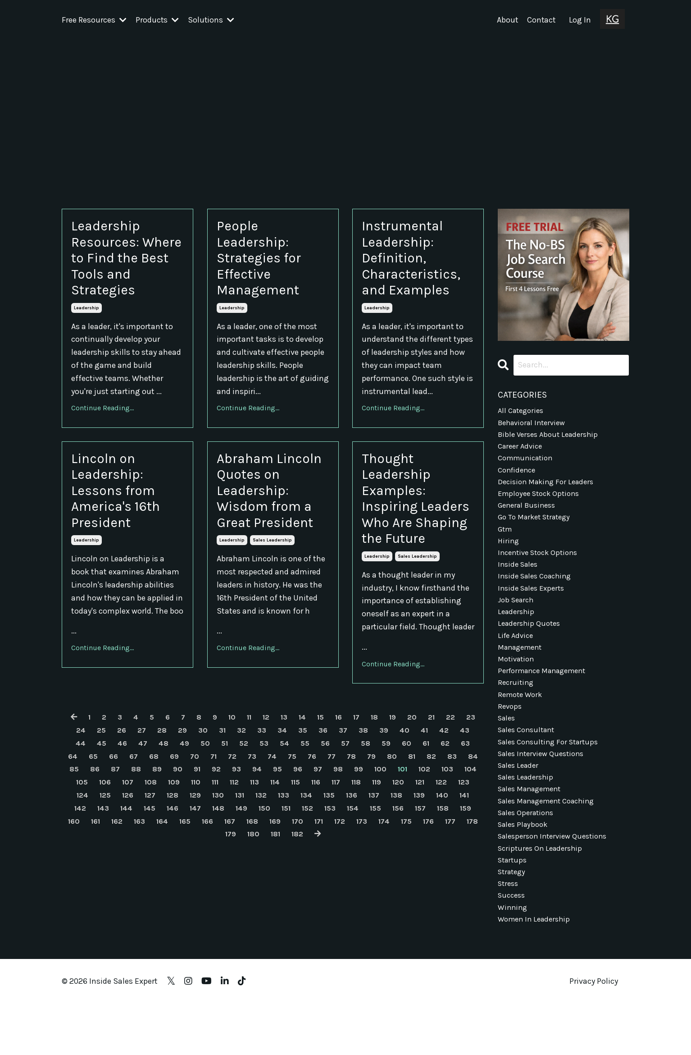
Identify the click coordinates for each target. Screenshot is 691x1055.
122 (149, 852)
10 (236, 774)
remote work (522, 723)
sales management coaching (552, 840)
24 (93, 787)
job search (517, 619)
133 (416, 852)
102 (96, 839)
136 (77, 865)
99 (442, 826)
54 (317, 800)
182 (407, 891)
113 (360, 839)
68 (201, 813)
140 (175, 865)
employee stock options (542, 502)
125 (223, 852)
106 (196, 839)
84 (122, 826)
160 (249, 878)
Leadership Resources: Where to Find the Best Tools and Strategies (125, 266)
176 (262, 891)
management (522, 671)
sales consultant (529, 762)
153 (78, 878)
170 (120, 891)
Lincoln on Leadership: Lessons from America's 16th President (124, 516)
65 (138, 813)
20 (430, 774)
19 (410, 774)
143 (248, 865)
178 (310, 891)
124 (198, 852)
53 (295, 800)
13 (293, 774)
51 (254, 800)
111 (316, 839)
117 (450, 839)
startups (514, 905)
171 (143, 891)
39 (410, 787)
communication (528, 463)
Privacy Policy (593, 1032)
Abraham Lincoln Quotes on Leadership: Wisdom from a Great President (272, 526)
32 (262, 787)
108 (245, 839)
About (506, 19)
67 (180, 813)
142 (223, 865)
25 (115, 787)
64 (117, 813)
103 (121, 839)
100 (465, 826)
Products (157, 19)
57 (380, 800)
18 (390, 774)
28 (178, 787)
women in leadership (537, 970)
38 (389, 787)
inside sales (519, 580)
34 (304, 787)
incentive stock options (541, 567)
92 (293, 826)
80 (451, 813)
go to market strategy (538, 528)
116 (428, 839)
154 (103, 878)
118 (473, 839)
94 (336, 826)
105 (171, 839)
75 (346, 813)
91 (273, 826)
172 (166, 891)
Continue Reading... (102, 425)
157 (176, 878)
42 (473, 787)
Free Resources (94, 19)
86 (166, 826)
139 (150, 865)
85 (144, 826)
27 (157, 787)
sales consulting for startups (552, 775)
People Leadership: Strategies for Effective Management (267, 266)
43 (82, 800)
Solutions (211, 19)
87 (187, 826)
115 (405, 839)
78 (409, 813)
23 (72, 787)
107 (220, 839)
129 (320, 852)
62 (74, 813)
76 (367, 813)
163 (320, 878)
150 (421, 865)
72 (284, 813)
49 (212, 800)
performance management (547, 697)
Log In (580, 19)
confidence (518, 477)
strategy (513, 918)
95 (357, 826)
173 (190, 891)
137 (101, 865)
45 (125, 800)
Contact (540, 19)
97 (399, 826)
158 (200, 878)
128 (296, 852)
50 (233, 800)
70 (244, 813)
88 (209, 826)
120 (102, 852)
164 (345, 878)
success (513, 944)
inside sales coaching (538, 593)
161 (273, 878)
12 (274, 774)
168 (443, 878)
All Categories (523, 412)
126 (247, 852)
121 (126, 852)
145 (298, 865)
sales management (533, 827)
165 (370, 878)
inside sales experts (534, 606)
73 (304, 813)
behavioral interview (535, 425)
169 (467, 878)
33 (283, 787)
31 (241, 787)
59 (423, 800)
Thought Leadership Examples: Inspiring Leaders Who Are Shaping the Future (410, 536)
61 (465, 800)
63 (95, 813)
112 (337, 839)
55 (338, 800)
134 (441, 852)
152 (468, 865)
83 (100, 826)
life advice (517, 658)
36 (347, 787)
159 (225, 878)
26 (136, 787)
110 (294, 839)
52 (274, 800)
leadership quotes (531, 645)
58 (401, 800)
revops (510, 736)
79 (429, 813)
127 (271, 852)
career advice (522, 450)
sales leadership (272, 594)
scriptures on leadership (543, 892)
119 (79, 852)
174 (214, 891)
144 (273, 865)
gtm (506, 541)
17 (371, 774)
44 (103, 800)
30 (221, 787)
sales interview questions (544, 788)
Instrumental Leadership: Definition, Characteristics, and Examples (418, 266)
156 (152, 878)
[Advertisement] (345, 107)
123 (174, 852)
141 (199, 865)
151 (445, 865)
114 (383, 839)
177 (286, 891)
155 (127, 878)
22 (471, 774)
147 (347, 865)
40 (432, 787)
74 (326, 813)
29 (200, 787)
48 (190, 800)
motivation (518, 684)
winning (513, 957)
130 (345, 852)
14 (313, 774)
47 (168, 800)
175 (238, 891)
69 (223, 813)
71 (264, 813)
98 (420, 826)
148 (372, 865)
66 (159, 813)
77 (387, 813)
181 (383, 891)
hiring (509, 555)
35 (326, 787)
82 (79, 826)
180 (359, 891)
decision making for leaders (549, 490)
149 (397, 865)
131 (368, 852)
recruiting (517, 710)
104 (146, 839)
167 (418, 878)
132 (392, 852)
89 (231, 826)
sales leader (520, 801)
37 (368, 787)
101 (72, 839)
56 (359, 800)
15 (332, 774)
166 (394, 878)
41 (453, 787)
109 (270, 839)
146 (322, 865)
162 (296, 878)
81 (472, 813)
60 (444, 800)
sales (508, 749)
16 (352, 774)
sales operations (528, 853)
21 (451, 774)
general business (529, 515)
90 (252, 826)
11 (255, 774)
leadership (86, 324)
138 (125, 865)
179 (334, 891)
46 (147, 800)
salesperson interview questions (557, 879)
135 (465, 852)
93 (314, 826)
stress (509, 931)
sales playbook (525, 866)
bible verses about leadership (551, 437)
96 (378, 826)
